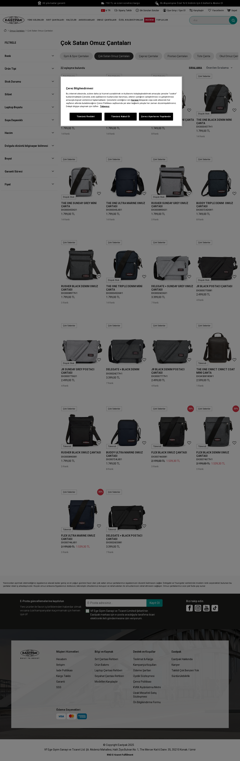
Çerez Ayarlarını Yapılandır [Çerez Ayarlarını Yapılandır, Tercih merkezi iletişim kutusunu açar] (156, 116)
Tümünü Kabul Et (120, 116)
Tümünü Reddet (85, 116)
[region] (121, 101)
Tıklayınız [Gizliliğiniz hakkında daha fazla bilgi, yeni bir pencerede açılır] (105, 106)
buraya (135, 100)
